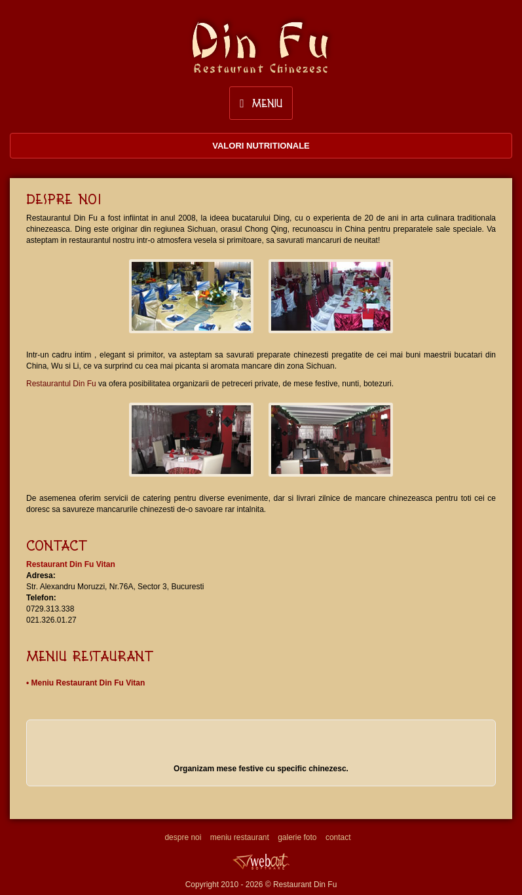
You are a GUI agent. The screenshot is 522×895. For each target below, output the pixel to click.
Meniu (261, 103)
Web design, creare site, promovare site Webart (261, 861)
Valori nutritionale (261, 146)
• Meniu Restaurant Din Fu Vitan (85, 682)
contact (338, 837)
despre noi (182, 837)
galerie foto (297, 837)
